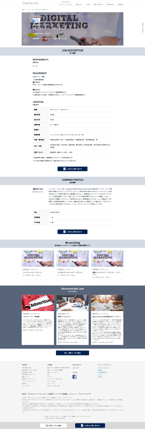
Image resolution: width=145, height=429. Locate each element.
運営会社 (100, 377)
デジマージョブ (32, 417)
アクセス (100, 374)
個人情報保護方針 (102, 372)
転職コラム (79, 4)
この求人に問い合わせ (74, 169)
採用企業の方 (110, 4)
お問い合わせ (75, 367)
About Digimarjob (66, 2)
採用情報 (120, 4)
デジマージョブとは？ (65, 4)
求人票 (88, 4)
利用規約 (100, 370)
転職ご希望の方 (98, 4)
